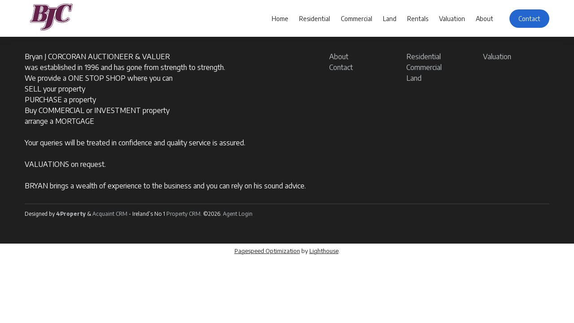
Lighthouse (324, 250)
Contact (529, 18)
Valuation (452, 18)
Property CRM (183, 213)
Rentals (417, 18)
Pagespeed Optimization (267, 250)
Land (389, 18)
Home (280, 18)
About (484, 18)
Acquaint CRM (109, 213)
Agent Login (237, 213)
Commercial (356, 18)
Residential (314, 18)
